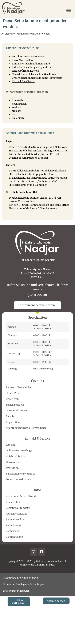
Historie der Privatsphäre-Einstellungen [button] (23, 584)
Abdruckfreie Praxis (23, 81)
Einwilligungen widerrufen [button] (16, 590)
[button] (69, 10)
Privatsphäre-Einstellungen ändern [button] (21, 577)
